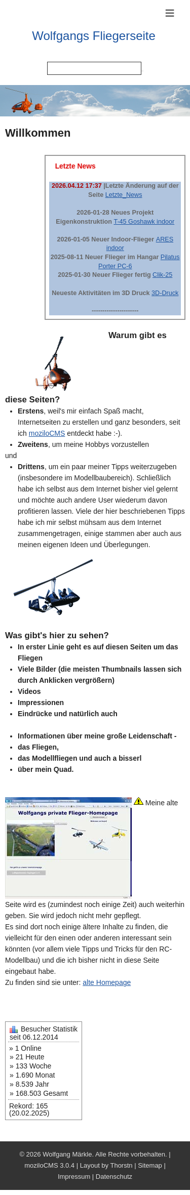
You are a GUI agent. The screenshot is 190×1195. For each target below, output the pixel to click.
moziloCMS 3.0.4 (49, 1165)
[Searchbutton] (142, 71)
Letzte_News (123, 194)
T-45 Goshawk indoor (143, 221)
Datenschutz (114, 1176)
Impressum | (77, 1176)
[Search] (94, 68)
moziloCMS (47, 433)
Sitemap (150, 1165)
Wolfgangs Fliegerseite (94, 36)
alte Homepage (107, 982)
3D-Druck (164, 293)
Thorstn (121, 1165)
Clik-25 (162, 274)
